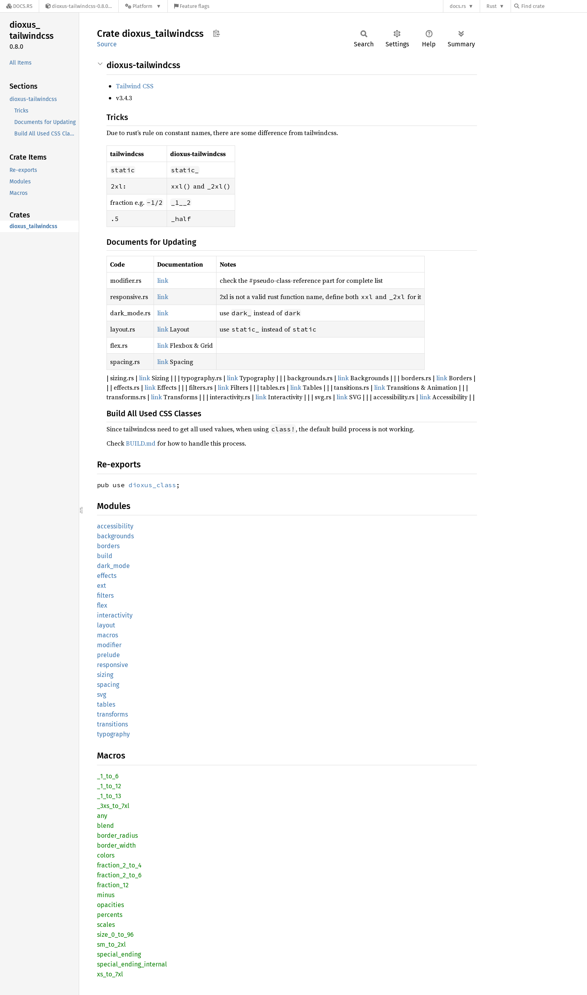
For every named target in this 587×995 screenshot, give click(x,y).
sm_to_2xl (111, 944)
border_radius (117, 835)
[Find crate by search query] (554, 6)
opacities (110, 905)
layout (106, 625)
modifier (109, 645)
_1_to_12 (109, 786)
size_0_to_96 (115, 934)
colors (105, 855)
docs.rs (458, 6)
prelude (108, 655)
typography (113, 734)
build (104, 556)
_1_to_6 (108, 776)
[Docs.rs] (19, 6)
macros (107, 635)
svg (101, 694)
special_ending (119, 954)
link (162, 280)
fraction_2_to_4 (119, 865)
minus (105, 895)
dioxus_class (152, 485)
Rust (491, 6)
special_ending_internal (132, 964)
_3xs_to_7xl (113, 806)
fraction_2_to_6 (119, 875)
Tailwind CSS (135, 86)
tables (106, 704)
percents (109, 915)
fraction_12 (113, 885)
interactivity (115, 615)
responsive (112, 665)
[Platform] (143, 6)
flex (102, 605)
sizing (105, 675)
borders (108, 546)
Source (107, 44)
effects (106, 575)
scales (106, 924)
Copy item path (216, 33)
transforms (112, 714)
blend (105, 825)
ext (101, 585)
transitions (112, 724)
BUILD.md (141, 443)
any (102, 816)
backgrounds (115, 536)
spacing (108, 684)
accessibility (115, 526)
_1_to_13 (109, 796)
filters (105, 595)
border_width (116, 845)
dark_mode (113, 566)
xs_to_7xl (110, 974)
